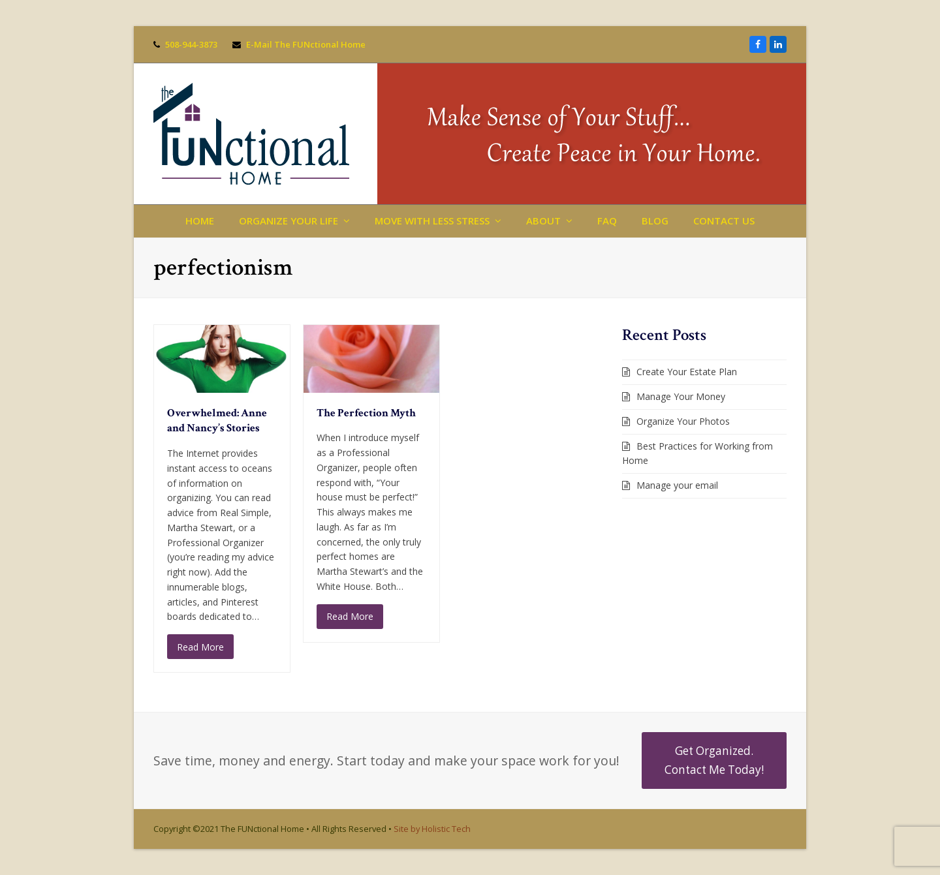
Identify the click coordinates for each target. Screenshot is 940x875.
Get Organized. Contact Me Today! (714, 759)
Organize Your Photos (683, 421)
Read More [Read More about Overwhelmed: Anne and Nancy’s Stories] (200, 647)
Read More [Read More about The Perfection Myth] (349, 616)
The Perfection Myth (366, 413)
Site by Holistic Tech (432, 829)
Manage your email (677, 485)
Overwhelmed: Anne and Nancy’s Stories (217, 421)
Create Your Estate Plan (686, 371)
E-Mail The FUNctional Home (306, 44)
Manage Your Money (680, 396)
